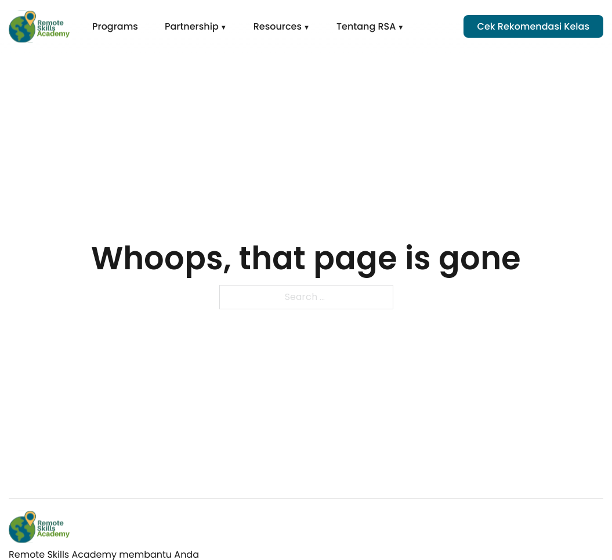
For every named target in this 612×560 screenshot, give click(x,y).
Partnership (192, 26)
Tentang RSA (366, 26)
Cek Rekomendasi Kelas (533, 26)
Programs (115, 26)
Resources (278, 26)
